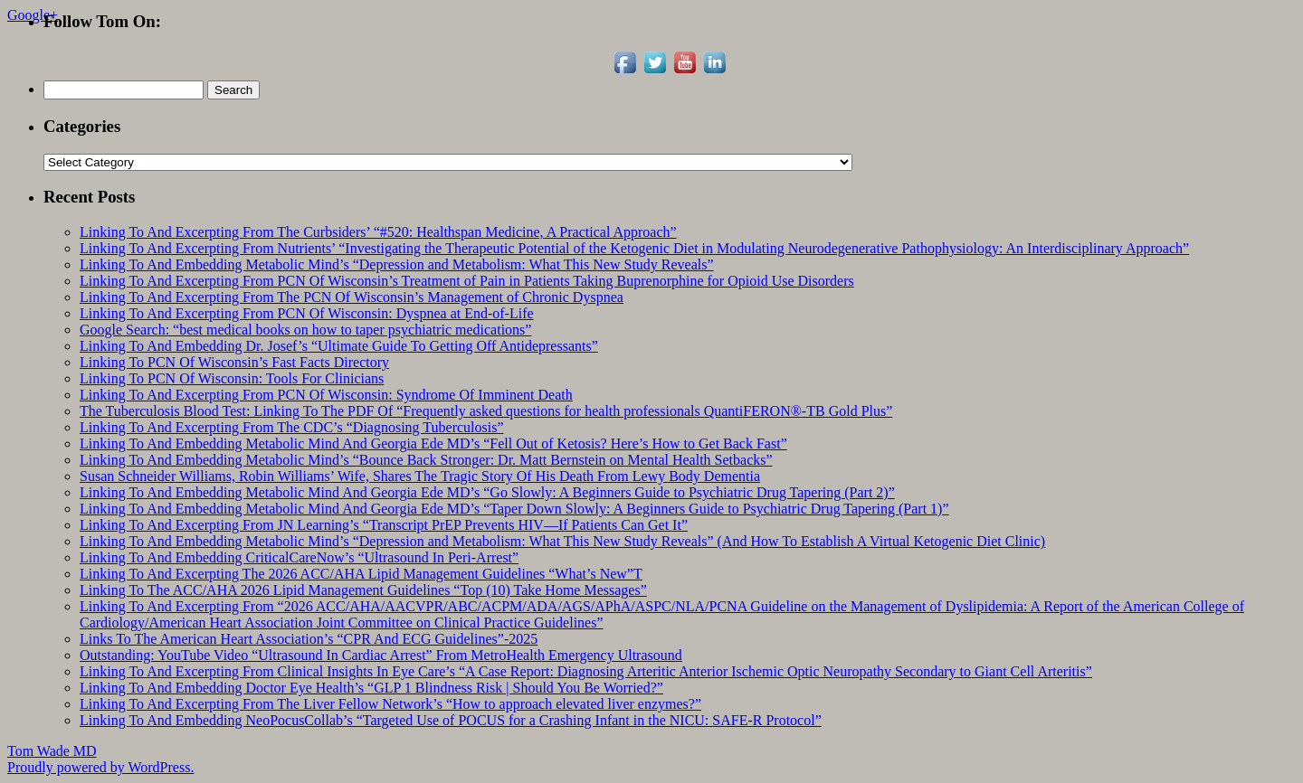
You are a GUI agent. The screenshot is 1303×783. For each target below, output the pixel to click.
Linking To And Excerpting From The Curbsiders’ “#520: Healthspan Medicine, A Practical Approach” (378, 232)
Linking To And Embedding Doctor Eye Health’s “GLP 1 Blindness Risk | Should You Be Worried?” (371, 687)
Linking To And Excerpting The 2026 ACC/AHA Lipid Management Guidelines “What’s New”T (361, 573)
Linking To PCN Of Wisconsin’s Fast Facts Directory (234, 362)
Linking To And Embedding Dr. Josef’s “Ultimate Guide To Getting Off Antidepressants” (339, 346)
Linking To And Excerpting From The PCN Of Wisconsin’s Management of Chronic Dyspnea (351, 297)
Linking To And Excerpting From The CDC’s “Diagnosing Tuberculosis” (292, 427)
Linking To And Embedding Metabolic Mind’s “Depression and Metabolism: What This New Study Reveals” (397, 264)
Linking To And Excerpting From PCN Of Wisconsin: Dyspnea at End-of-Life (307, 313)
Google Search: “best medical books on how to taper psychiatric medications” (305, 329)
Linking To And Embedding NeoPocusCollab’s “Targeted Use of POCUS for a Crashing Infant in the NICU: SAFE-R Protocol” (451, 720)
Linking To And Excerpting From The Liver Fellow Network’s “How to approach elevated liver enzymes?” (390, 704)
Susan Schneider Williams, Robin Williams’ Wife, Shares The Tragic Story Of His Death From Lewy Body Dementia (420, 476)
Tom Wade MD (52, 751)
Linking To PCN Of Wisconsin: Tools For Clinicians (232, 378)
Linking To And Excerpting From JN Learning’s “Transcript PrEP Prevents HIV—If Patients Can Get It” (384, 525)
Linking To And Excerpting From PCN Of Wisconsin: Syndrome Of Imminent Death (326, 394)
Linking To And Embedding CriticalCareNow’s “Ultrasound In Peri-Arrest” (299, 557)
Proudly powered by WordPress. (100, 767)
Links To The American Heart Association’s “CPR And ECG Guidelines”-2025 (308, 638)
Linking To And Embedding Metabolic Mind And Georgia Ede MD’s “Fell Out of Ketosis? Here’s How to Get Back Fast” (433, 443)
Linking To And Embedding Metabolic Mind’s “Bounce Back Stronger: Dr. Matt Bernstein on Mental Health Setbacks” (426, 459)
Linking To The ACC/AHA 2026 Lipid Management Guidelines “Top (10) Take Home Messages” (363, 590)
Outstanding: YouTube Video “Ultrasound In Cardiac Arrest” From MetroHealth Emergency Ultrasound (381, 655)
